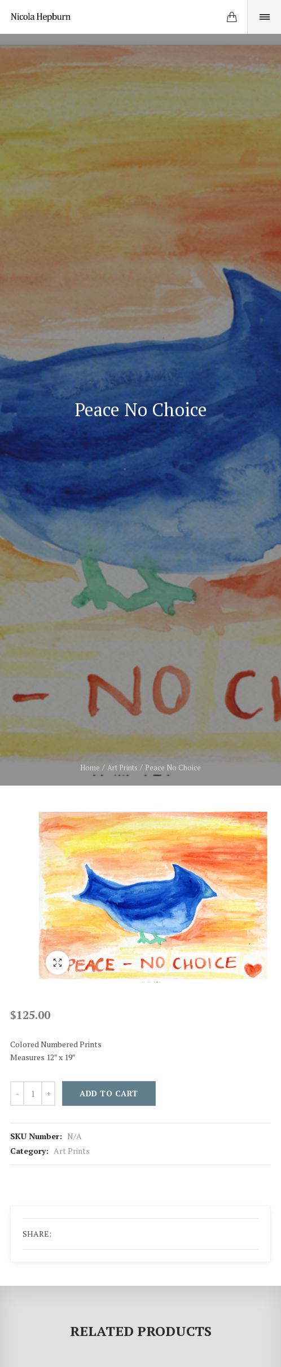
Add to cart (109, 1093)
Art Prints (122, 767)
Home (90, 767)
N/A (74, 1136)
